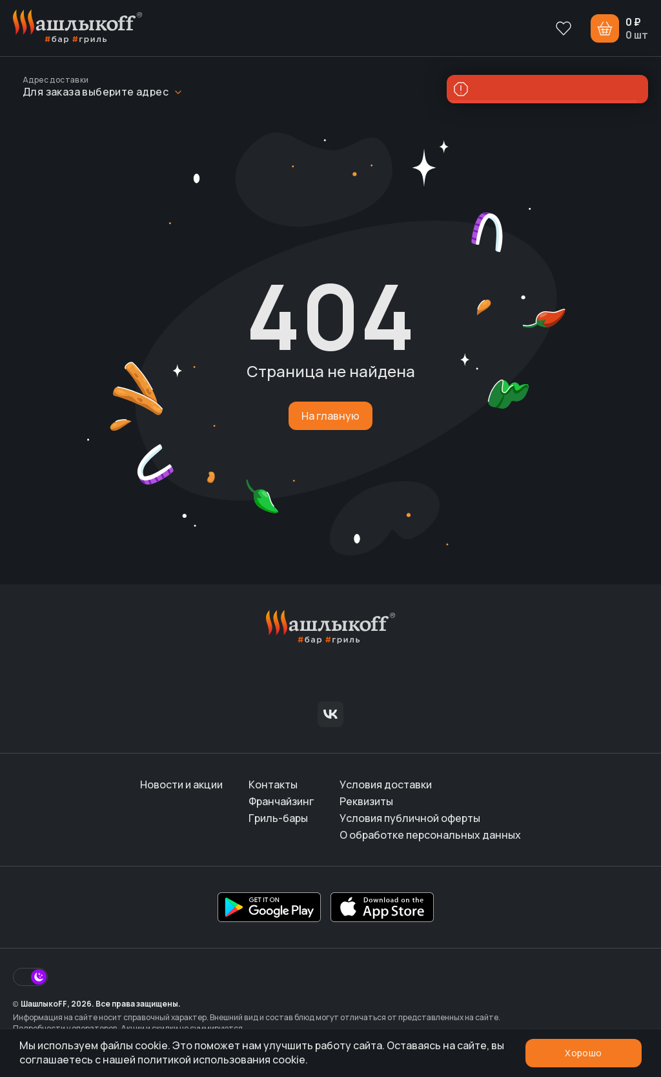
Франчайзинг (281, 801)
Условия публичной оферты (410, 818)
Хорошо (583, 1053)
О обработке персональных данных (430, 835)
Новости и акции (181, 784)
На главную (330, 416)
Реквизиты (366, 801)
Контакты (273, 784)
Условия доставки (386, 784)
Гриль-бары (278, 818)
